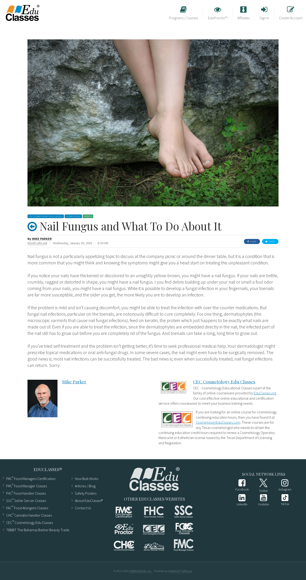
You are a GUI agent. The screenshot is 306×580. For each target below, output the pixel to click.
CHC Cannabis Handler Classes (29, 515)
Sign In (264, 13)
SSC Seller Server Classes (26, 500)
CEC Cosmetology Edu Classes (224, 382)
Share (252, 241)
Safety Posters (85, 493)
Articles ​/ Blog (85, 486)
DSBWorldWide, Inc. (140, 571)
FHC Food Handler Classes (26, 493)
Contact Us (83, 508)
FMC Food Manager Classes (26, 485)
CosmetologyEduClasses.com (218, 422)
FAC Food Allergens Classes (27, 507)
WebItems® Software (180, 571)
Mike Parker (42, 239)
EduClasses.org (265, 393)
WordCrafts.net (37, 243)
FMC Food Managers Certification (30, 478)
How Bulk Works (86, 478)
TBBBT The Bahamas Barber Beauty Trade (36, 530)
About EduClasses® (87, 500)
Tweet (270, 241)
